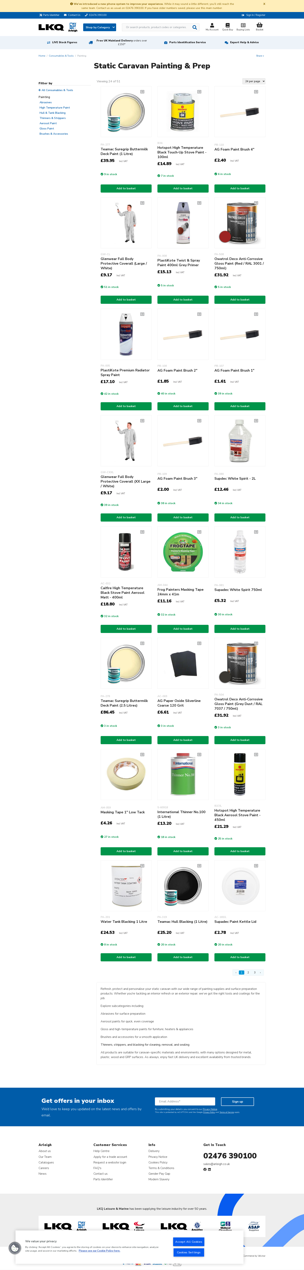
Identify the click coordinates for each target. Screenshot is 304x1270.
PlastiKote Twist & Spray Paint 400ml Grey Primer (178, 262)
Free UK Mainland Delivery (122, 42)
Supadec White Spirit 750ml (238, 589)
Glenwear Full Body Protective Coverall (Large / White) (124, 263)
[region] (130, 1247)
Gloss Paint (47, 128)
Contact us (100, 1174)
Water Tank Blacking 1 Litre (124, 921)
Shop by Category (100, 27)
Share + (260, 55)
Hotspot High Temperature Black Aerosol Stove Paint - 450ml (237, 815)
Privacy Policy (209, 1112)
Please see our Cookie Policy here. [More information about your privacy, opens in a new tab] (99, 1251)
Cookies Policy (158, 1162)
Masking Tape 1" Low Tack (123, 812)
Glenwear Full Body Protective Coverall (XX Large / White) (125, 481)
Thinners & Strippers (53, 118)
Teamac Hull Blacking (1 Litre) (182, 921)
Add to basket (126, 188)
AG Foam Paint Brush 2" (177, 370)
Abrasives (46, 102)
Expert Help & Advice (244, 42)
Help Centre (101, 1151)
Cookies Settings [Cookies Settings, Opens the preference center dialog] (189, 1252)
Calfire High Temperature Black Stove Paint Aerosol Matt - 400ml (122, 593)
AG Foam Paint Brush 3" (177, 478)
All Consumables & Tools (56, 90)
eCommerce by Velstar (253, 1255)
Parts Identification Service (187, 42)
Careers (44, 1168)
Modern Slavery (159, 1179)
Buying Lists (243, 27)
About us (45, 1151)
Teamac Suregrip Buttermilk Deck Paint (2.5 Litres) (124, 703)
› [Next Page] (260, 972)
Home (42, 55)
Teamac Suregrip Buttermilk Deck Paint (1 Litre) (124, 151)
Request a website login (109, 1162)
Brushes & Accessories (54, 134)
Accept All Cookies (188, 1242)
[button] (15, 1248)
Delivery (154, 1151)
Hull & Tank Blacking (53, 113)
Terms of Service (226, 1112)
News (43, 1174)
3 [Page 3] (255, 972)
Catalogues (46, 1162)
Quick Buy (227, 27)
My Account (212, 27)
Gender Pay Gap (159, 1174)
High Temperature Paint (55, 107)
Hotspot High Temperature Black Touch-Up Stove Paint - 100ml (181, 152)
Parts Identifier (50, 15)
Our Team (45, 1157)
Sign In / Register (255, 15)
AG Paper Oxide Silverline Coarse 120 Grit (179, 703)
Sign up (237, 1102)
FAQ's (97, 1168)
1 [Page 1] (241, 972)
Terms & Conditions (161, 1168)
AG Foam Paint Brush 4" (234, 149)
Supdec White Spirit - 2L (235, 478)
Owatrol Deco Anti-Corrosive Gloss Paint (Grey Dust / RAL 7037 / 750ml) (238, 704)
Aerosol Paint (48, 123)
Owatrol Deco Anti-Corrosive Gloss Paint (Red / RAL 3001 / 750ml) (239, 263)
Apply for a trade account (110, 1157)
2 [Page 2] (248, 972)
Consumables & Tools (61, 55)
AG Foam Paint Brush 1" (234, 370)
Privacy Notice (210, 1109)
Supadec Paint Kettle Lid (235, 921)
